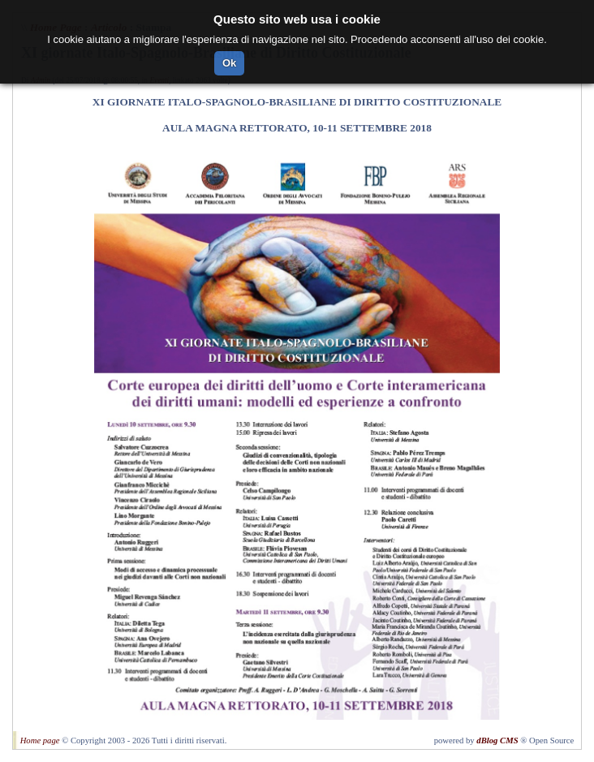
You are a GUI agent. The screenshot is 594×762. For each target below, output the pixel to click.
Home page (40, 740)
